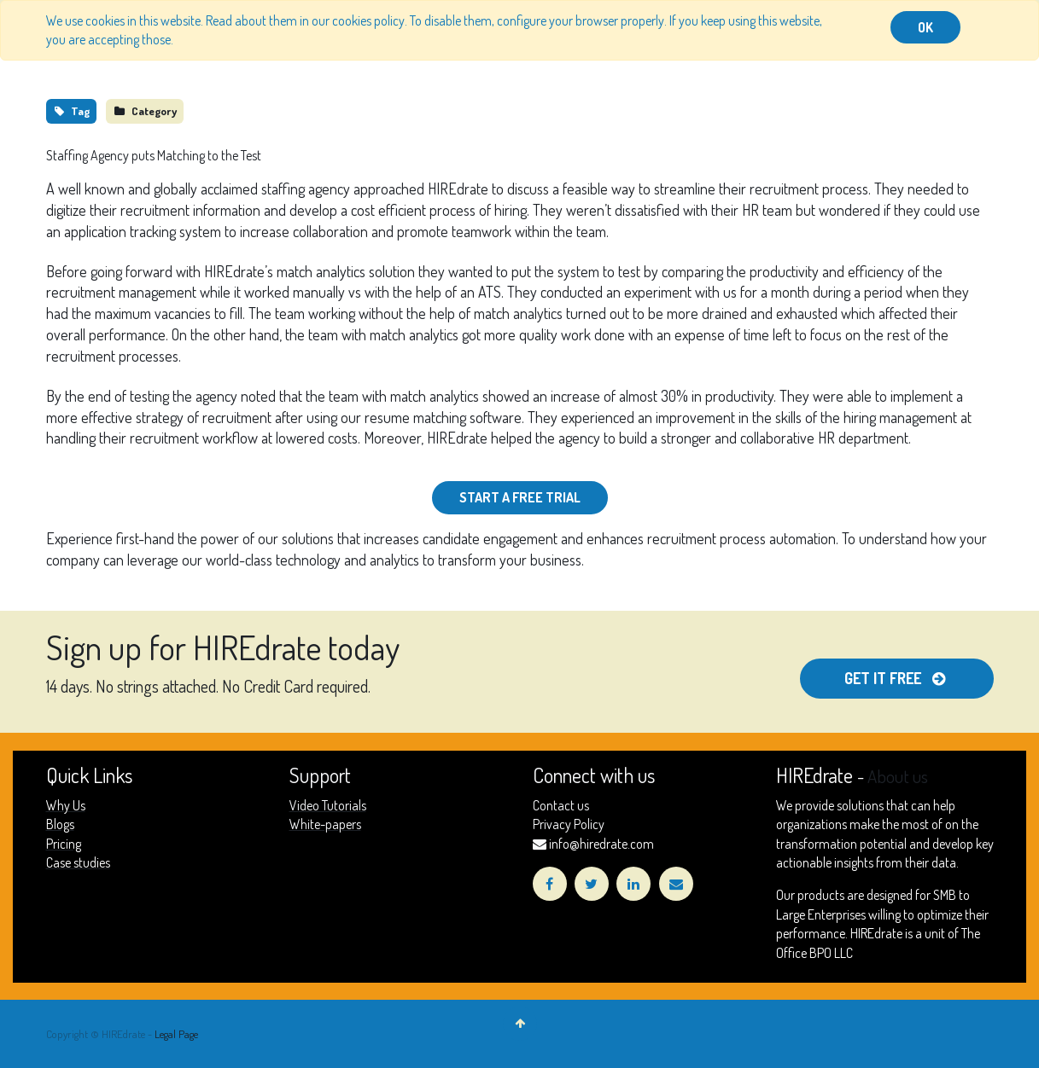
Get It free (896, 678)
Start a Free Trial (520, 497)
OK (925, 27)
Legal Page (176, 1034)
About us (897, 776)
